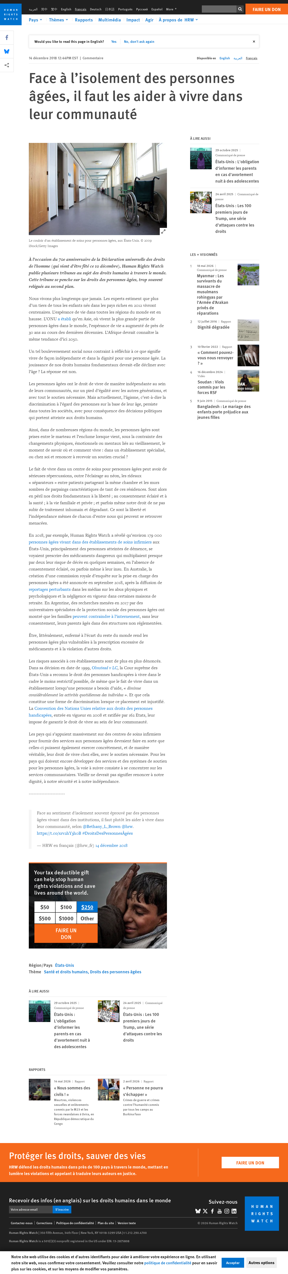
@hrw (127, 826)
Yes (114, 41)
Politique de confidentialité (75, 1223)
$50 (44, 907)
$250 (87, 907)
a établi (64, 319)
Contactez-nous (22, 1223)
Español (156, 9)
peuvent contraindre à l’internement (106, 616)
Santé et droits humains (66, 972)
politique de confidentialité (167, 1262)
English (66, 9)
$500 (45, 918)
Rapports (84, 19)
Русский (142, 9)
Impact (133, 19)
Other (87, 918)
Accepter (233, 1262)
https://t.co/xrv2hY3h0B (59, 833)
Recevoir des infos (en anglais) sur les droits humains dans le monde (90, 1200)
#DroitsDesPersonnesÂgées (107, 833)
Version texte (127, 1223)
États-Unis (64, 965)
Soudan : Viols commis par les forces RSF (211, 387)
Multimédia (109, 19)
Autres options (261, 1262)
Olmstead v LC (104, 668)
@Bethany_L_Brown (102, 826)
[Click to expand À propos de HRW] (179, 19)
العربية (33, 9)
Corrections (44, 1223)
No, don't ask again (139, 41)
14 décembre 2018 (111, 845)
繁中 (54, 9)
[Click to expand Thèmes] (59, 19)
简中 (44, 9)
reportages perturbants (50, 589)
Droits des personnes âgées (115, 972)
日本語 (110, 9)
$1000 (66, 918)
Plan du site (106, 1223)
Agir (149, 19)
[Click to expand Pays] (36, 19)
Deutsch (95, 9)
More (172, 9)
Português (125, 9)
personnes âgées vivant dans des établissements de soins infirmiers (90, 542)
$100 (66, 907)
